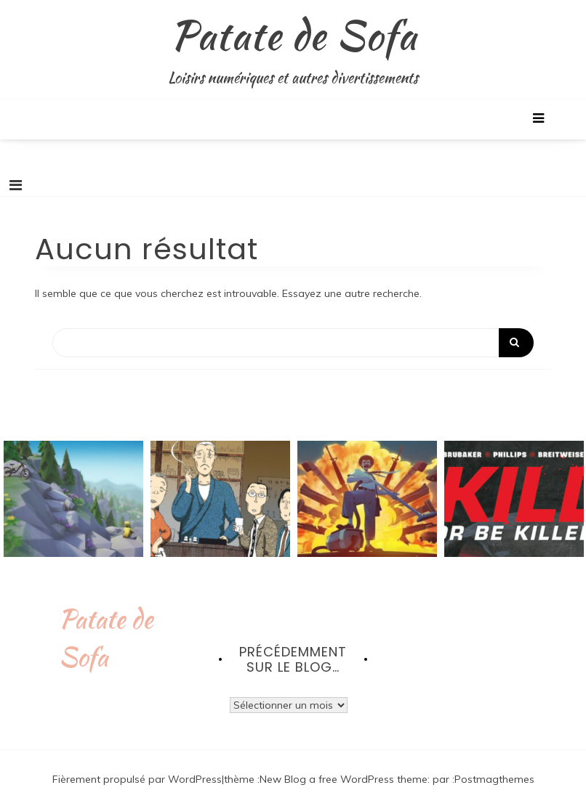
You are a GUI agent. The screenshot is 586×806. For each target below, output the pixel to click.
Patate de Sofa (293, 35)
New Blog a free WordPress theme (344, 779)
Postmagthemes (494, 779)
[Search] (293, 342)
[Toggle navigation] (15, 185)
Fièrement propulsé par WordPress (137, 779)
